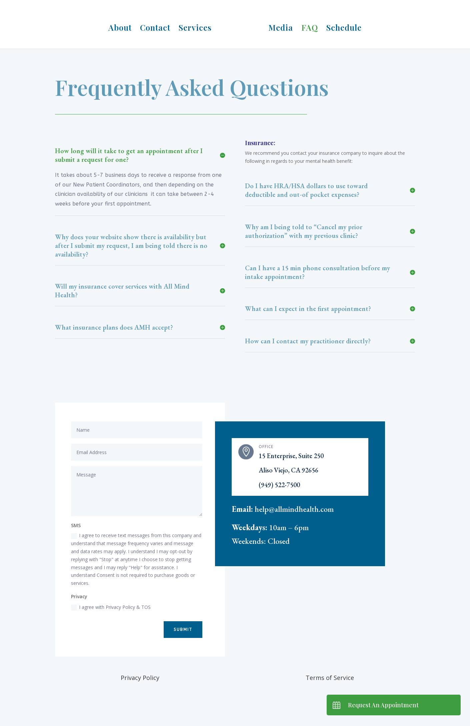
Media (278, 26)
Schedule (341, 26)
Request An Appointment (383, 705)
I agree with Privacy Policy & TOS (111, 607)
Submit (183, 629)
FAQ (307, 26)
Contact (157, 26)
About (122, 26)
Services (197, 26)
